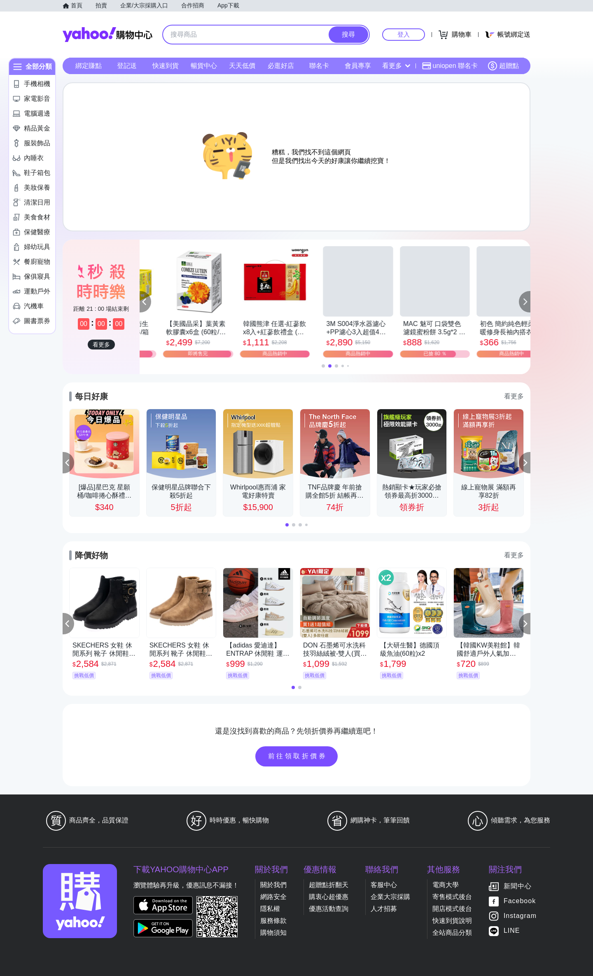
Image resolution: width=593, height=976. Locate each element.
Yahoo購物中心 (107, 34)
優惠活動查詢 (328, 908)
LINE (512, 930)
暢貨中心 (204, 65)
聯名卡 (319, 65)
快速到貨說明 (452, 920)
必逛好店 (281, 65)
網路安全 (273, 896)
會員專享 (358, 65)
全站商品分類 (452, 932)
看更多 (396, 65)
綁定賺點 (88, 65)
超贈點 (503, 66)
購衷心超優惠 (328, 896)
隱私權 (270, 908)
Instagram (520, 915)
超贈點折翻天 (328, 884)
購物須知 (273, 932)
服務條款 (273, 920)
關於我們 (273, 884)
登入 (403, 34)
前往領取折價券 (297, 755)
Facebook (520, 900)
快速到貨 (165, 65)
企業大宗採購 (390, 896)
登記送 (127, 65)
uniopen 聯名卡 (450, 66)
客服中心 (384, 884)
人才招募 (384, 908)
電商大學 (445, 884)
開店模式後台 (452, 908)
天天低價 (242, 65)
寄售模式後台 (452, 896)
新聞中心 (518, 886)
